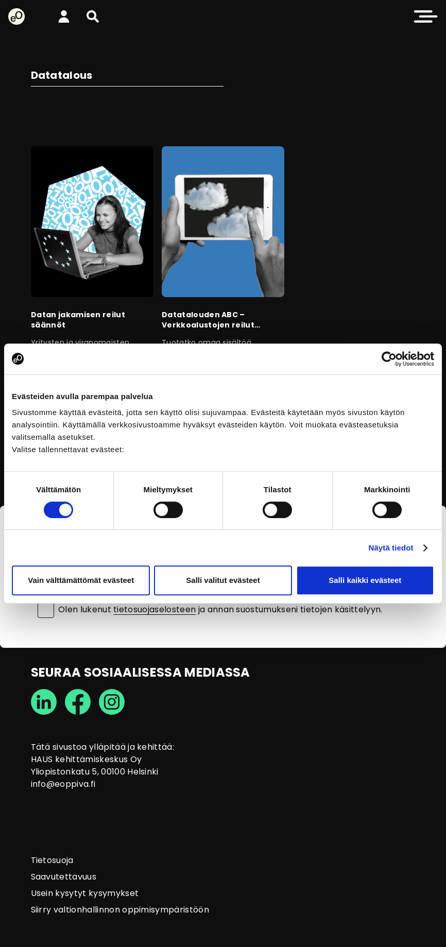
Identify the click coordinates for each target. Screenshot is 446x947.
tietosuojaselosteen (154, 609)
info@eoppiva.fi (63, 784)
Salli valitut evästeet (223, 580)
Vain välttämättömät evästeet (81, 580)
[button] (93, 16)
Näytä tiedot (391, 547)
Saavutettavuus (63, 877)
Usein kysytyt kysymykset (85, 893)
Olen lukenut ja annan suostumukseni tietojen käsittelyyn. (220, 610)
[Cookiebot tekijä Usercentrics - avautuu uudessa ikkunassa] (389, 359)
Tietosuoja (52, 860)
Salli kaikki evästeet (365, 580)
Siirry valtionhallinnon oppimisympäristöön (120, 910)
